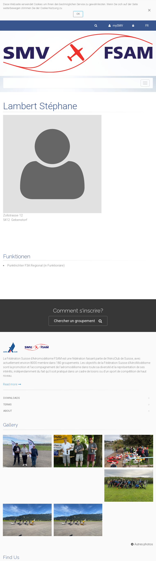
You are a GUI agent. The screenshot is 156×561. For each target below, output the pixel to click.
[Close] (149, 10)
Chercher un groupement (78, 321)
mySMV (115, 25)
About (7, 410)
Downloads (11, 397)
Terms (7, 404)
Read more (12, 384)
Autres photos (141, 544)
